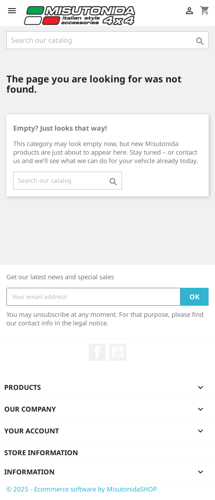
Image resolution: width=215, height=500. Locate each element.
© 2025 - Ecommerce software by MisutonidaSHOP (81, 489)
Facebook (97, 352)
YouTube (117, 352)
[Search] (107, 40)
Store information (41, 452)
